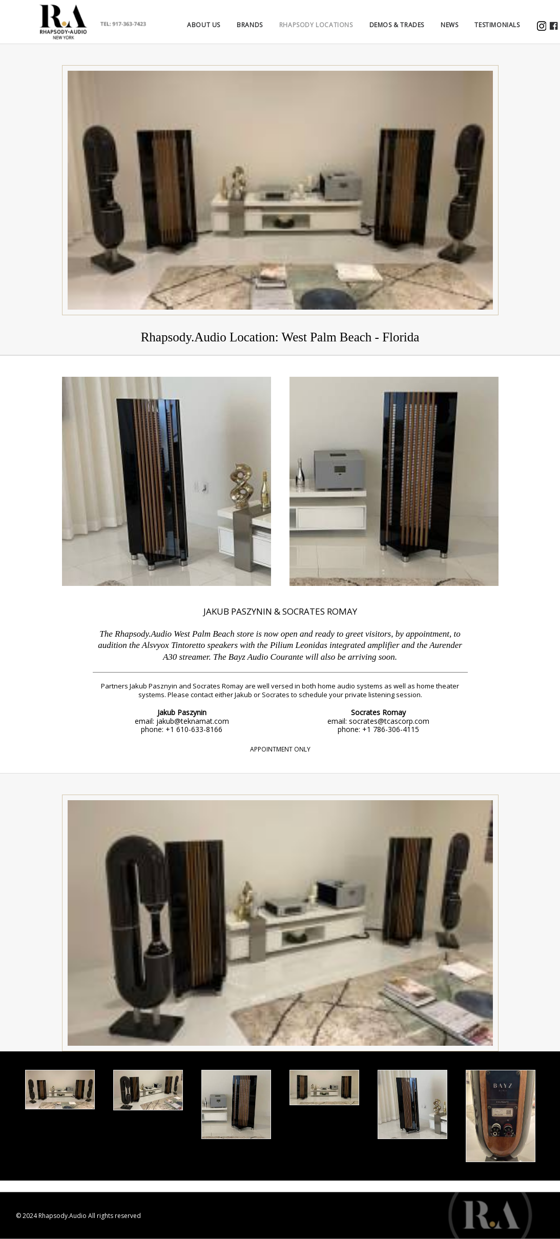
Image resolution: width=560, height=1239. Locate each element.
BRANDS (264, 31)
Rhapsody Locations (330, 31)
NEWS (463, 31)
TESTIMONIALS (511, 31)
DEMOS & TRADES (410, 31)
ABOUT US (218, 31)
